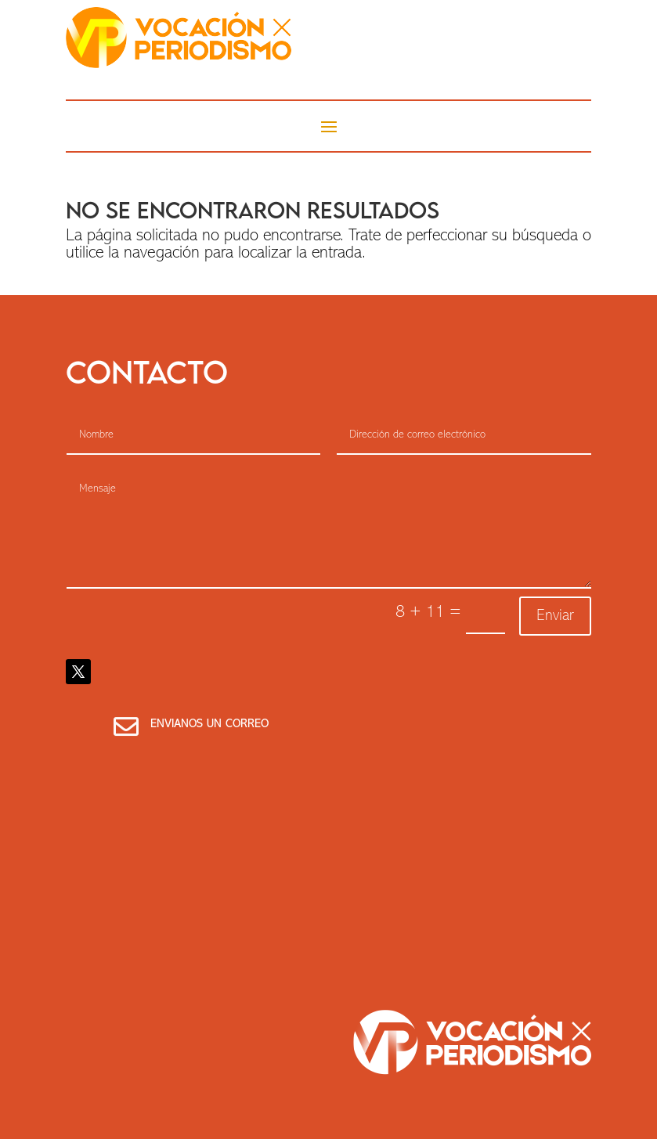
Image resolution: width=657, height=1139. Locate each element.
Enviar (555, 616)
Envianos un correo (209, 724)
